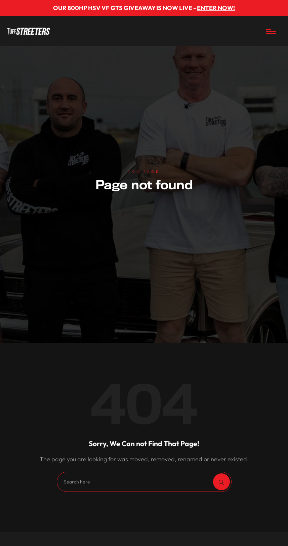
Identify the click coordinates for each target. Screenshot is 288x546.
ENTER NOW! (216, 8)
